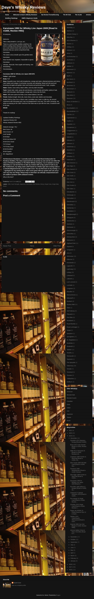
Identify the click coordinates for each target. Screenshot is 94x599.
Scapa (69, 330)
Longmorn (70, 288)
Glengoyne (70, 217)
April (72, 553)
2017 (70, 567)
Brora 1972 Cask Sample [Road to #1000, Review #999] (78, 446)
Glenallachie (70, 192)
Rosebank (70, 320)
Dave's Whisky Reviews (24, 7)
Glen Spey (70, 188)
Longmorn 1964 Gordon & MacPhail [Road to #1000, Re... (78, 458)
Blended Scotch (71, 398)
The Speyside (71, 362)
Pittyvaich (70, 314)
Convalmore (70, 127)
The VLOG (78, 15)
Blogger (58, 595)
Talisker (69, 349)
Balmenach (70, 69)
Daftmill (69, 137)
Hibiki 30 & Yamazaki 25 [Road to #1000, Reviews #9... (77, 452)
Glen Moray (70, 179)
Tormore (69, 375)
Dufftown (69, 153)
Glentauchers (71, 237)
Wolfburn (69, 382)
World (4, 186)
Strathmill (69, 346)
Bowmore (70, 98)
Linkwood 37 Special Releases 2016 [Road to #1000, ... (78, 494)
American (70, 391)
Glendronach (71, 201)
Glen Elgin (70, 166)
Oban (68, 307)
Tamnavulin (70, 356)
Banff (68, 76)
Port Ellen (70, 317)
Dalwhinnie (70, 146)
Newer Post (7, 246)
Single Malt (55, 184)
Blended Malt (71, 395)
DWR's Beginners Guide (29, 18)
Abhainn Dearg (71, 34)
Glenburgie (70, 195)
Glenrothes (70, 233)
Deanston (70, 150)
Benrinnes (70, 85)
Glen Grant (70, 172)
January (73, 561)
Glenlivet (69, 224)
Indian (68, 408)
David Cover (17, 582)
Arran (68, 53)
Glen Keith (70, 176)
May (71, 550)
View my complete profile (19, 585)
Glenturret (70, 240)
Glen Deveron (71, 163)
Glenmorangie (71, 230)
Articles (88, 15)
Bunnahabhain (71, 111)
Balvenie (69, 72)
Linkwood (70, 275)
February (73, 558)
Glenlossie (70, 227)
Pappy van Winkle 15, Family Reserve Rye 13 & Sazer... (78, 512)
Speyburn (70, 333)
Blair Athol (70, 95)
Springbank (70, 336)
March (72, 555)
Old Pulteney (71, 311)
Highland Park (71, 243)
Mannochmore (71, 295)
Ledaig (69, 272)
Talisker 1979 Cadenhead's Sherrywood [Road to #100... (77, 519)
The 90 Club (67, 15)
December (73, 438)
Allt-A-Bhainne (71, 40)
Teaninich (70, 359)
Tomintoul (70, 372)
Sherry (42, 184)
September (74, 542)
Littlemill (69, 279)
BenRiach (70, 82)
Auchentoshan (71, 56)
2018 (70, 564)
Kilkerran (69, 259)
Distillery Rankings (11, 18)
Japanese (22, 184)
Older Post (57, 246)
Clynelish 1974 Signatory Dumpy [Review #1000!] (78, 441)
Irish (68, 411)
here (58, 168)
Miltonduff (70, 298)
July (71, 545)
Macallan (69, 291)
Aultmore (69, 63)
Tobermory (70, 366)
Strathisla (69, 343)
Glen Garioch (71, 169)
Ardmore (69, 50)
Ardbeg (69, 47)
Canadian (70, 401)
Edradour (69, 156)
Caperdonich (71, 118)
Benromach (70, 89)
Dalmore (69, 143)
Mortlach (69, 301)
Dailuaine (69, 140)
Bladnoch (69, 92)
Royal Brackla (71, 324)
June (72, 547)
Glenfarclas (70, 208)
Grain (68, 404)
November (73, 537)
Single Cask (48, 184)
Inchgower (70, 250)
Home (7, 15)
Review (37, 184)
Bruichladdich (71, 108)
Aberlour (69, 31)
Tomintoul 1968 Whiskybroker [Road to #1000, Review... (78, 470)
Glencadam (70, 198)
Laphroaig (70, 269)
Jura (68, 253)
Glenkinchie (70, 221)
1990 (9, 184)
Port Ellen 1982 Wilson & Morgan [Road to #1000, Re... (78, 488)
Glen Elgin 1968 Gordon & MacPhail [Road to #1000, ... (78, 476)
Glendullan (70, 204)
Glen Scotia (70, 185)
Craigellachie (71, 134)
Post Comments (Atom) (35, 252)
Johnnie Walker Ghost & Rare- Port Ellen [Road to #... (77, 531)
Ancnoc (69, 43)
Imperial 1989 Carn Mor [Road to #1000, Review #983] (78, 525)
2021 (70, 430)
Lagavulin (70, 266)
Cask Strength (15, 184)
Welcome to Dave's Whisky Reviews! (25, 15)
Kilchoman (70, 256)
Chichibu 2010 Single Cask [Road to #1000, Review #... (77, 506)
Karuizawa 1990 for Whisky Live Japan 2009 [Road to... (76, 482)
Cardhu (69, 121)
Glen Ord (69, 182)
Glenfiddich (70, 211)
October (73, 539)
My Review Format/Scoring (50, 15)
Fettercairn (70, 159)
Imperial (69, 246)
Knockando (70, 262)
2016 (70, 569)
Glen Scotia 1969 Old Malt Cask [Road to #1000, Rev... (78, 464)
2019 (70, 436)
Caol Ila (69, 114)
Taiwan (69, 417)
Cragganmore (71, 130)
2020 (70, 433)
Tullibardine (70, 378)
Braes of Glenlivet (72, 101)
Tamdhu (69, 353)
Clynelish (69, 124)
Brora (68, 105)
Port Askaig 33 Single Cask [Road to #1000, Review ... (77, 500)
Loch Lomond (71, 282)
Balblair (69, 66)
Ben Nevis (70, 79)
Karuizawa (29, 184)
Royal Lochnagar (72, 327)
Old (34, 184)
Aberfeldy (70, 27)
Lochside (69, 285)
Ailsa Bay (69, 37)
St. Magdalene (71, 340)
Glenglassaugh (71, 214)
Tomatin (69, 369)
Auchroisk (70, 60)
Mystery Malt (71, 304)
